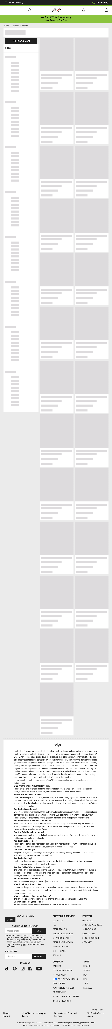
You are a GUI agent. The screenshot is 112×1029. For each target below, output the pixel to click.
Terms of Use (28, 941)
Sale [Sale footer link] (85, 983)
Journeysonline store (65, 780)
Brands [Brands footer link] (86, 966)
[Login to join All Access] (56, 17)
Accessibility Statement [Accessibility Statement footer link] (64, 988)
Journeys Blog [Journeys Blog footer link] (89, 929)
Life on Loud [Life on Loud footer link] (87, 920)
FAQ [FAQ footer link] (54, 925)
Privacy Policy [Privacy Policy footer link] (59, 975)
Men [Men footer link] (85, 975)
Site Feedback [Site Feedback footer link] (59, 951)
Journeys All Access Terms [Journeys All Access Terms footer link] (66, 996)
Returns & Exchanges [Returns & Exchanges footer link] (63, 934)
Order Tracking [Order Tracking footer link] (60, 929)
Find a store (11, 951)
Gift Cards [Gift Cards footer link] (87, 942)
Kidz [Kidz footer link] (85, 979)
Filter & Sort (21, 40)
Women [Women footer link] (86, 970)
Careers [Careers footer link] (57, 966)
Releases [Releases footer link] (87, 988)
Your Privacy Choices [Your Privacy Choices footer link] (65, 979)
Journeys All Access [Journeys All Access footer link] (92, 925)
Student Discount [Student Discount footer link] (90, 938)
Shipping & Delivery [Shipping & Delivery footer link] (62, 938)
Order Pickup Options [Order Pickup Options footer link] (63, 942)
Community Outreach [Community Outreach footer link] (62, 970)
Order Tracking (13, 2)
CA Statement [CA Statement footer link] (59, 992)
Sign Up (10, 920)
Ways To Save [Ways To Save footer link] (88, 934)
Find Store (39, 956)
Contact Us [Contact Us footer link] (58, 920)
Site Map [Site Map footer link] (57, 955)
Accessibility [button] (99, 2)
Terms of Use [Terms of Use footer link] (59, 983)
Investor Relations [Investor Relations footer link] (62, 1001)
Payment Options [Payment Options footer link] (60, 947)
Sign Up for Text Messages (25, 926)
